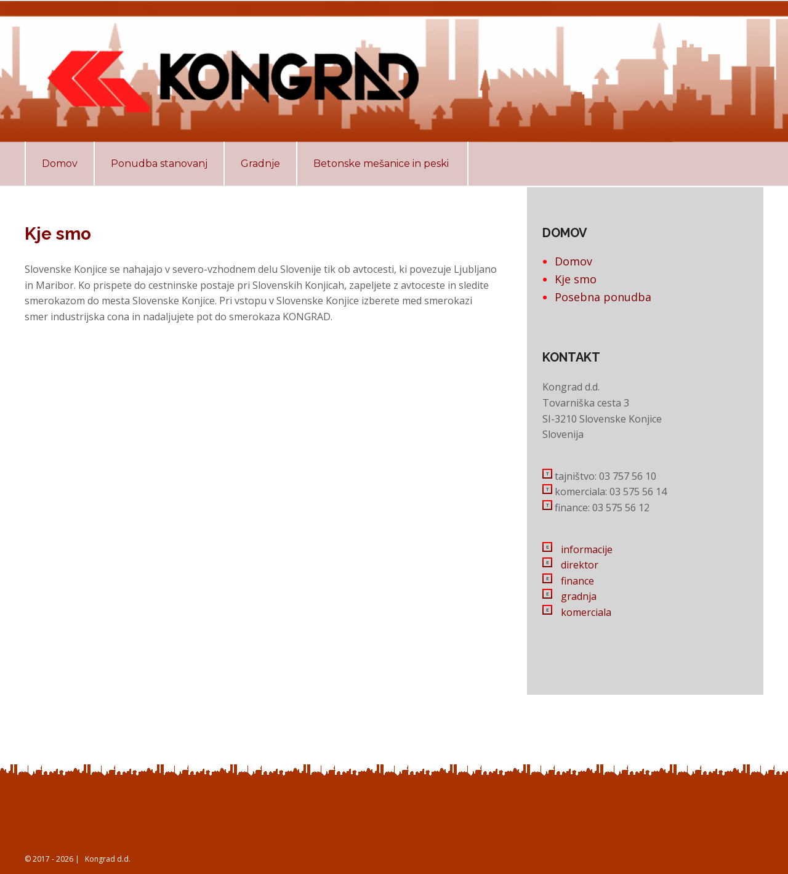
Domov (573, 261)
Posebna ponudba (603, 296)
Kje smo (576, 279)
